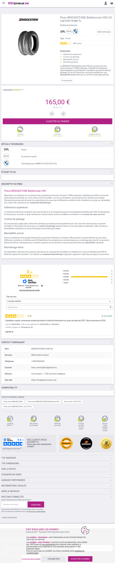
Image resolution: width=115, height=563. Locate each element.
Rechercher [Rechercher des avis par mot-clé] (57, 307)
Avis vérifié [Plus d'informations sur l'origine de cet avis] (108, 316)
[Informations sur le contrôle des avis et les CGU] (42, 286)
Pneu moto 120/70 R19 (72, 402)
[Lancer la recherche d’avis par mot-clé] (110, 307)
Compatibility (9, 387)
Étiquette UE (8, 172)
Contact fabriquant (13, 342)
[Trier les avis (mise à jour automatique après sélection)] (59, 301)
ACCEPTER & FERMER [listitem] (80, 559)
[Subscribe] (36, 504)
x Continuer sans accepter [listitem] (31, 559)
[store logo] (18, 3)
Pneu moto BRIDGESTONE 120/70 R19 (18, 407)
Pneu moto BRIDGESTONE (13, 402)
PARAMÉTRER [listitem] (54, 559)
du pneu (11, 184)
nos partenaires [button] (48, 544)
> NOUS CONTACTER (9, 518)
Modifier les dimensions (68, 25)
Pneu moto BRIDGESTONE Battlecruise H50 (43, 402)
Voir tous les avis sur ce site (29, 290)
